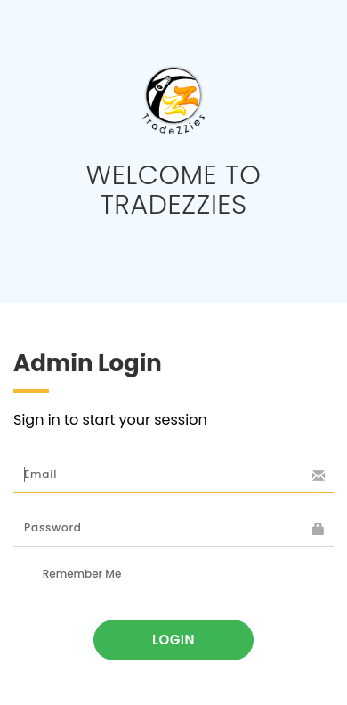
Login (173, 639)
